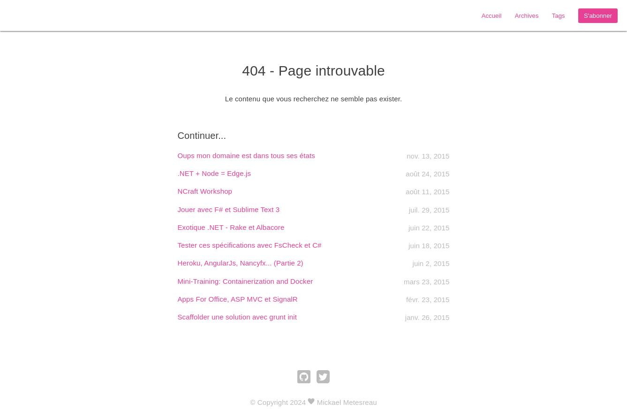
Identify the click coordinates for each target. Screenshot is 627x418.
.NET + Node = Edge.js (214, 173)
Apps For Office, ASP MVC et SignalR (238, 299)
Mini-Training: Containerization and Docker (245, 281)
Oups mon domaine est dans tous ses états (246, 156)
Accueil (492, 15)
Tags (558, 15)
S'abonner (598, 15)
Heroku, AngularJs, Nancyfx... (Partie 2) (240, 263)
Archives (527, 15)
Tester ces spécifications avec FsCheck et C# (250, 245)
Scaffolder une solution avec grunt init (237, 317)
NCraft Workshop (205, 191)
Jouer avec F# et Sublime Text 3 (229, 209)
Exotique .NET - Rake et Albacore (231, 227)
